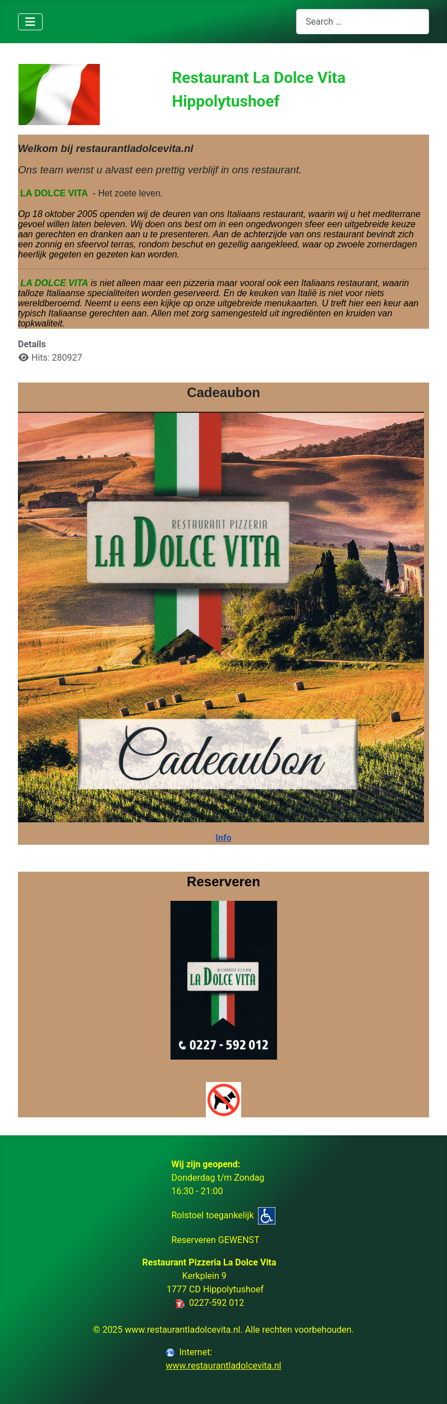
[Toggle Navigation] (30, 21)
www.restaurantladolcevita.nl (224, 1365)
